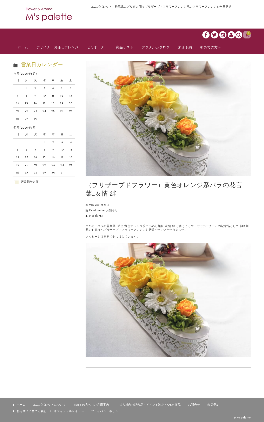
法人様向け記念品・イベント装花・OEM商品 (150, 404)
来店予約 (185, 47)
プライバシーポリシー (106, 411)
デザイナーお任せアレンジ (57, 47)
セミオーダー (97, 47)
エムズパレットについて (49, 404)
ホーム (23, 47)
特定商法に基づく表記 (32, 411)
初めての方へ (210, 47)
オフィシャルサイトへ (69, 411)
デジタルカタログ (156, 47)
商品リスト (124, 47)
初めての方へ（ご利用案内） (92, 404)
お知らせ (112, 210)
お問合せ (194, 404)
